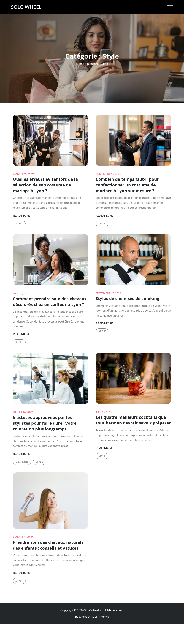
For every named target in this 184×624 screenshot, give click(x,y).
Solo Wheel (26, 7)
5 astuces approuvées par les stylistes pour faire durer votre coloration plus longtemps (45, 423)
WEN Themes (100, 616)
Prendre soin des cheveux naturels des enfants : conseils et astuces (48, 545)
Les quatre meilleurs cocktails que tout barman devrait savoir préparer (133, 420)
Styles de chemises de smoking (127, 298)
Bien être (21, 461)
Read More (21, 215)
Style (19, 223)
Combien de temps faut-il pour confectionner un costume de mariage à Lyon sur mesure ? (127, 184)
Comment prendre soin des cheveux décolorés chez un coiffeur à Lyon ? (50, 301)
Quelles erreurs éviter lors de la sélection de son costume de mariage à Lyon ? (45, 184)
